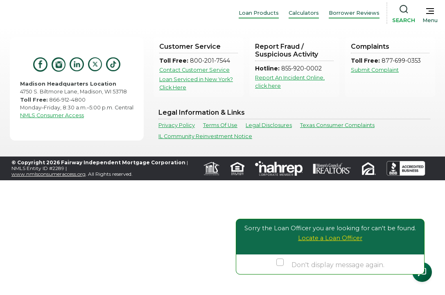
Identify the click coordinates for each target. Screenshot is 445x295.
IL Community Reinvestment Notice (205, 136)
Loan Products (259, 13)
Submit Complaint (375, 70)
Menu (430, 20)
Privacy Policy (176, 125)
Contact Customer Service (194, 70)
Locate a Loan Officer (330, 238)
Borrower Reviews (354, 13)
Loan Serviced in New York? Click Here (196, 83)
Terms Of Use (220, 125)
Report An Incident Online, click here (290, 81)
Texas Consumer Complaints (337, 125)
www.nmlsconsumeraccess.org (48, 174)
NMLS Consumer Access (52, 115)
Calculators (304, 13)
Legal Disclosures (269, 125)
